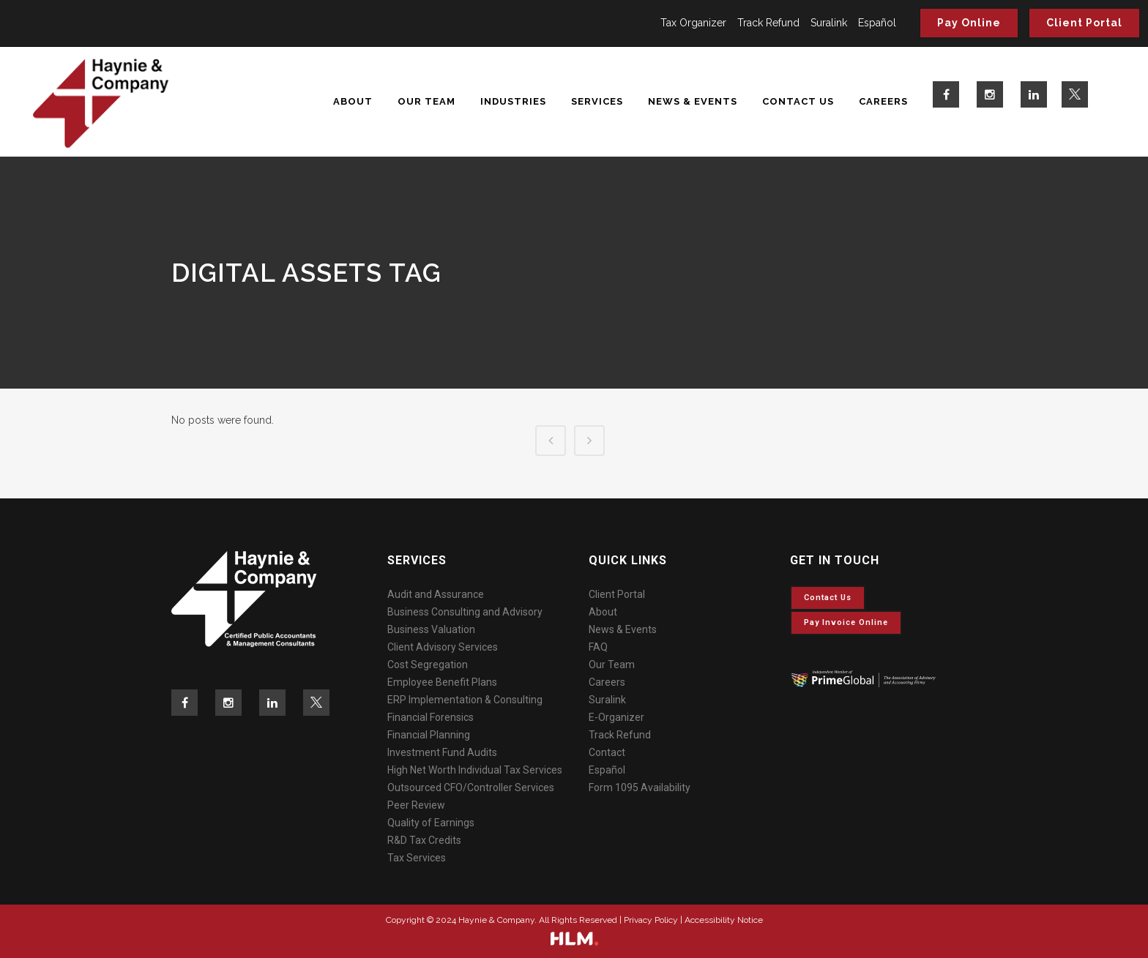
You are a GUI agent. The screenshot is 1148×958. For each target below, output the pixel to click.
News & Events (623, 629)
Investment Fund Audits (442, 752)
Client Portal (1084, 23)
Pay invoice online (846, 622)
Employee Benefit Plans (442, 682)
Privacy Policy (651, 920)
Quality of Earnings (430, 822)
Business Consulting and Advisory (465, 612)
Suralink (828, 23)
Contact (607, 752)
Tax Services (416, 858)
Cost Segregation (427, 664)
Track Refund (768, 23)
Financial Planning (428, 735)
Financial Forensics (430, 717)
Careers (607, 682)
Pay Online (969, 23)
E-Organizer (616, 717)
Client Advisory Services (442, 647)
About (603, 612)
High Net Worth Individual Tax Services (474, 770)
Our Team (612, 664)
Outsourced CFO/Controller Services (470, 787)
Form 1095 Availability (639, 787)
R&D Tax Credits (424, 840)
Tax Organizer (693, 23)
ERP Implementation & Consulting (465, 700)
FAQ (598, 647)
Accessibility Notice (724, 920)
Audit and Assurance (435, 594)
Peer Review (416, 805)
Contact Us (827, 597)
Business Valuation (431, 629)
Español (877, 23)
